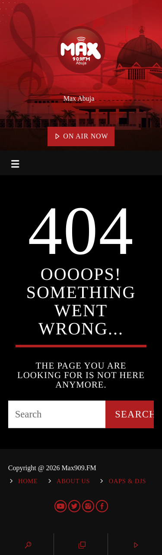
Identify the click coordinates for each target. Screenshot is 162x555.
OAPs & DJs (127, 481)
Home (28, 481)
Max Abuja (79, 98)
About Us (73, 481)
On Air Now (81, 136)
